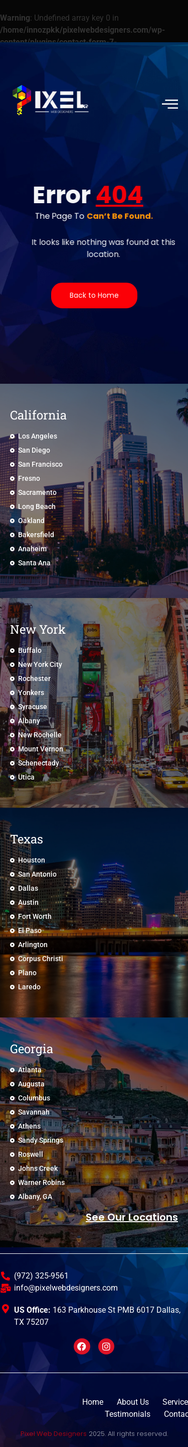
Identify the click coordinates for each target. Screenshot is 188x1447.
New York (38, 629)
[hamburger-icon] (169, 104)
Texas (26, 839)
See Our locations (132, 1217)
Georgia (31, 1049)
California (38, 415)
